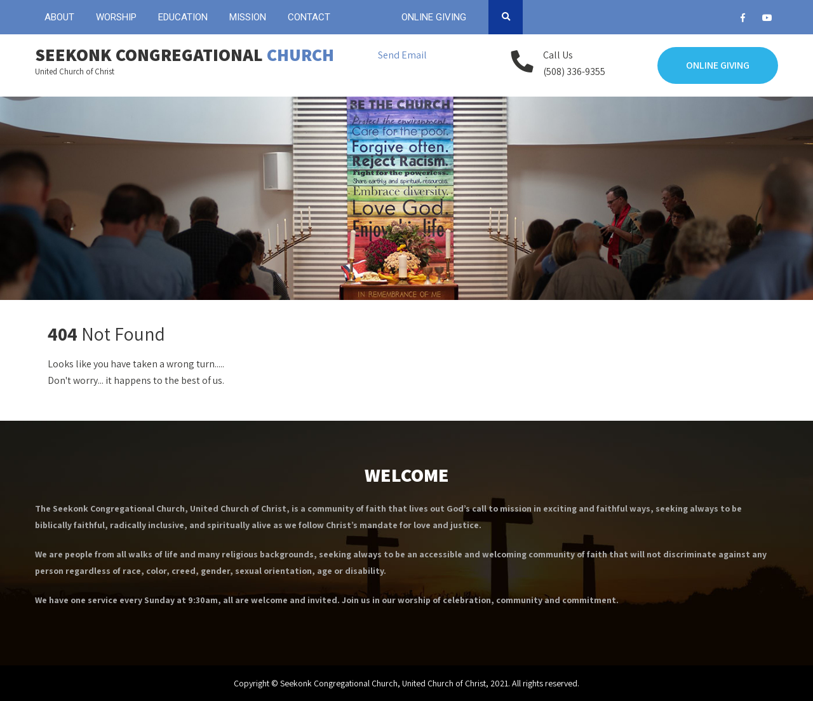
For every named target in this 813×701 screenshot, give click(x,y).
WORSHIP (116, 17)
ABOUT (59, 17)
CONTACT (309, 17)
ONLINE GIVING (433, 17)
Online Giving (717, 65)
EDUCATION (183, 17)
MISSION (247, 17)
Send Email (402, 55)
